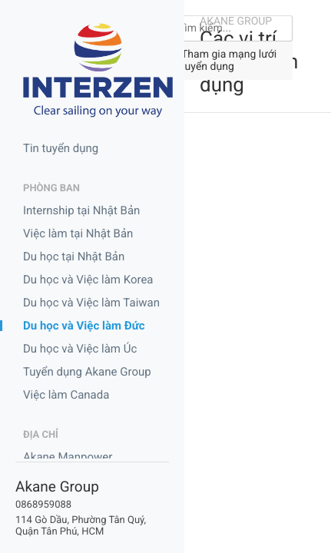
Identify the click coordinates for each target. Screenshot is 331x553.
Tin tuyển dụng (60, 148)
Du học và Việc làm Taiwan (91, 303)
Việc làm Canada (66, 395)
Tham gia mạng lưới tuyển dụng (228, 60)
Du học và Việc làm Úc (80, 349)
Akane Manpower (67, 457)
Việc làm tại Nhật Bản (78, 233)
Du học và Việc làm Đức (84, 326)
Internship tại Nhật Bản (81, 210)
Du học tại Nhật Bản (73, 256)
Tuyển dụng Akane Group (87, 372)
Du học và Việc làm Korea (88, 279)
